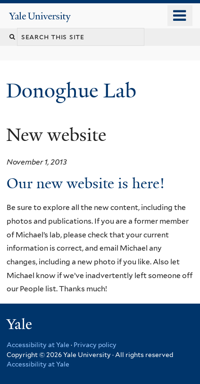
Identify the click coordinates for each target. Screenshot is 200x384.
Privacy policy (95, 345)
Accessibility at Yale (38, 345)
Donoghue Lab (76, 91)
